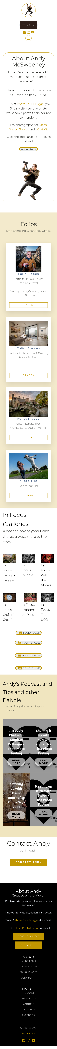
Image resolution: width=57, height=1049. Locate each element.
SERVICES (29, 945)
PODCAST (28, 993)
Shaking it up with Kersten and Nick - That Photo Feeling (43, 742)
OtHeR (42, 129)
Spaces (24, 129)
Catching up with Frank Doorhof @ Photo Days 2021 (16, 795)
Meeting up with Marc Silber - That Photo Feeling (43, 795)
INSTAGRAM (28, 1010)
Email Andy (28, 1033)
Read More (16, 762)
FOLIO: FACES (29, 961)
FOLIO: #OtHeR (28, 978)
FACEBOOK (28, 1015)
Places (13, 129)
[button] (28, 149)
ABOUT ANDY (28, 936)
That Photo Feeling (28, 928)
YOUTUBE (28, 1004)
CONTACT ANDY (28, 862)
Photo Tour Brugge (30, 104)
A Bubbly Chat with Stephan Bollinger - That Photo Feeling (16, 742)
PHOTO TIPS (28, 999)
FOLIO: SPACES (28, 967)
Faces (43, 125)
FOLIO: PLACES (28, 972)
